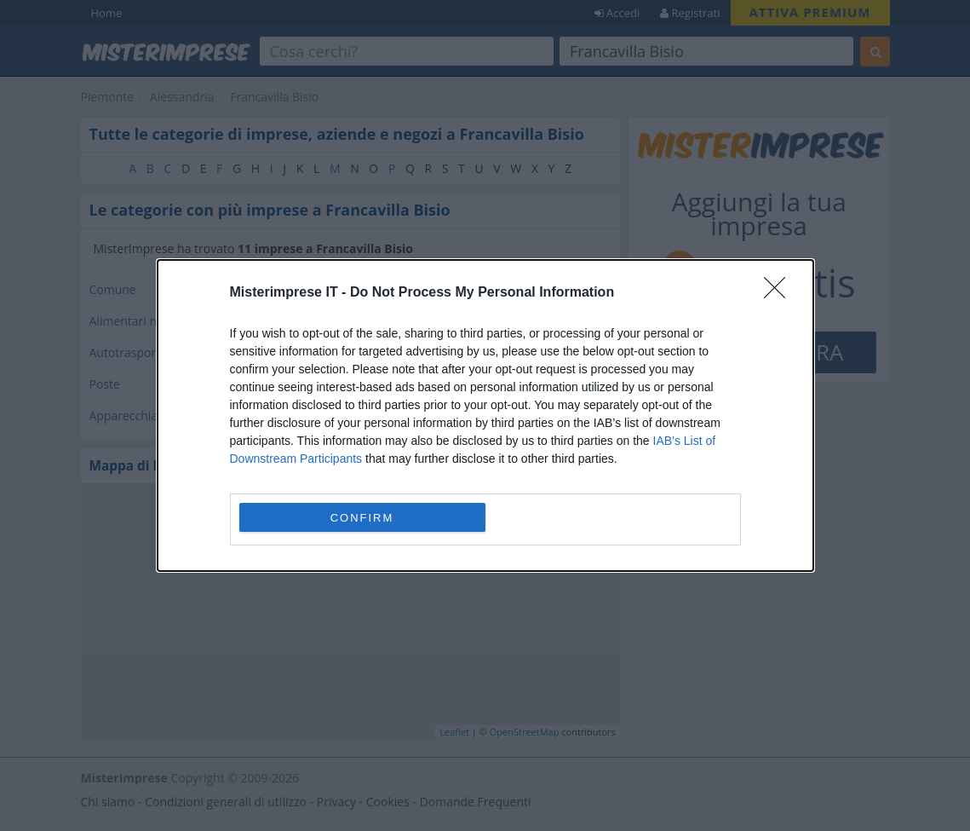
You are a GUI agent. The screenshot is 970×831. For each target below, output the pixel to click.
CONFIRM (362, 517)
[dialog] (485, 415)
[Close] (780, 293)
